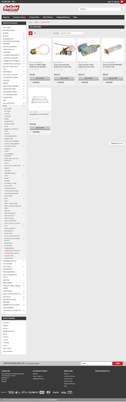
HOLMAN (6, 181)
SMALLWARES (7, 283)
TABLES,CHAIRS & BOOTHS (11, 294)
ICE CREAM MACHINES (10, 95)
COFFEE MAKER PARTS (10, 136)
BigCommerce (34, 400)
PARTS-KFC (7, 210)
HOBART (6, 178)
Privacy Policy (34, 17)
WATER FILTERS (8, 258)
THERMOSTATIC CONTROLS (12, 251)
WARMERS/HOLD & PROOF (11, 305)
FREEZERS (6, 80)
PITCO (6, 226)
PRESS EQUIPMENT (9, 272)
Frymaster (6, 323)
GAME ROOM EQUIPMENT (11, 86)
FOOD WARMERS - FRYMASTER (9, 155)
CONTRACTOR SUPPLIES (10, 58)
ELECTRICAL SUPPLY (10, 146)
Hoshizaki (6, 343)
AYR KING (7, 114)
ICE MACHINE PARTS (10, 188)
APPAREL (6, 33)
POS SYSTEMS (7, 264)
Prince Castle (7, 348)
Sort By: (56, 33)
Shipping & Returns (63, 17)
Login (109, 1)
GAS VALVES (7, 170)
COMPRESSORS (8, 139)
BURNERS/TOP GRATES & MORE (11, 130)
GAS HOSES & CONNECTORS (12, 165)
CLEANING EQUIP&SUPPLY (11, 55)
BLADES (6, 119)
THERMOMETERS (9, 248)
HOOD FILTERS (8, 186)
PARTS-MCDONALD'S (10, 213)
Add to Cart (40, 78)
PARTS (5, 106)
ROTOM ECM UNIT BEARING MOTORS (12, 240)
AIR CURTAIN (7, 109)
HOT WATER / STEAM (10, 183)
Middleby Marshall (8, 331)
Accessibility (7, 28)
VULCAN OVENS (8, 256)
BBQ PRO (6, 36)
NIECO (6, 198)
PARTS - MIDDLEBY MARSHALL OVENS (12, 207)
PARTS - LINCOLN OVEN (10, 203)
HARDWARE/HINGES (10, 173)
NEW (4, 100)
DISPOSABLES (7, 72)
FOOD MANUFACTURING (10, 78)
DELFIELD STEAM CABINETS (12, 144)
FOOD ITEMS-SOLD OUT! (10, 75)
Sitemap (20, 400)
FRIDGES (5, 83)
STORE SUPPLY (7, 291)
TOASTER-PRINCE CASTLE (11, 253)
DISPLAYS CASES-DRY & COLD (10, 68)
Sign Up (116, 1)
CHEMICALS (7, 52)
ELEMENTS (7, 149)
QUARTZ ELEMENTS (9, 228)
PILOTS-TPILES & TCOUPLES (12, 223)
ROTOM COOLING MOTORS (12, 236)
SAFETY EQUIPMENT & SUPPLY (10, 276)
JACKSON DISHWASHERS (11, 193)
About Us (6, 17)
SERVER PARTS (8, 243)
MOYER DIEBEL (8, 196)
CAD (14, 1)
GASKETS (7, 168)
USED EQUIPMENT (8, 308)
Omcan (5, 345)
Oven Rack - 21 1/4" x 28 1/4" (39, 114)
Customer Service (19, 17)
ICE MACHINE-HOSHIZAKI (11, 191)
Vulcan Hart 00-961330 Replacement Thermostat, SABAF (63, 67)
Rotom (5, 334)
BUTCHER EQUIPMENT (10, 47)
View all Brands (7, 351)
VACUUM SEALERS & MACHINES (9, 301)
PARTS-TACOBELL (9, 218)
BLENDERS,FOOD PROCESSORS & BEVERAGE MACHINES (11, 41)
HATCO (6, 176)
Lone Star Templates (51, 400)
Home (30, 22)
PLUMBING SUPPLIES (9, 261)
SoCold (5, 340)
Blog (75, 17)
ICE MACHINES (7, 98)
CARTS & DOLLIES (8, 49)
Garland (6, 163)
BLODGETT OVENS (9, 124)
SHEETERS (6, 280)
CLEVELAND (7, 116)
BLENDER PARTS (8, 121)
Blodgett (5, 325)
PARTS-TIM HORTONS (10, 221)
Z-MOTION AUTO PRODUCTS (12, 311)
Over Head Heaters (9, 103)
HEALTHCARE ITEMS (9, 89)
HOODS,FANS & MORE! (10, 92)
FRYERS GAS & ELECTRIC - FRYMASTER (11, 159)
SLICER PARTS (8, 245)
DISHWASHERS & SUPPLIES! (11, 64)
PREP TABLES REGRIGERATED (8, 268)
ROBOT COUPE (8, 233)
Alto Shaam (7, 111)
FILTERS (6, 151)
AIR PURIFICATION (8, 30)
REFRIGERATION (8, 231)
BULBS (6, 126)
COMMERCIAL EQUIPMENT (11, 61)
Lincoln (5, 328)
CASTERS (7, 133)
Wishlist (35, 374)
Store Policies (48, 17)
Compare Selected (117, 143)
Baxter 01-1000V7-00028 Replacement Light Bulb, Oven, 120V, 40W (38, 67)
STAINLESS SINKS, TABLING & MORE (11, 287)
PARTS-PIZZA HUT (9, 216)
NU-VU (6, 201)
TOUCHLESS (7, 297)
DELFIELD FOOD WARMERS (11, 141)
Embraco (5, 337)
